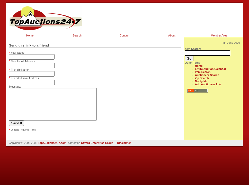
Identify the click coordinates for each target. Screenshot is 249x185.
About (171, 35)
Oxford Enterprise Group (97, 149)
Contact (124, 35)
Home (29, 35)
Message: (15, 86)
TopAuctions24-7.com (52, 149)
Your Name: (17, 52)
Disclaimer (124, 149)
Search (77, 35)
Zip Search (202, 78)
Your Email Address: (22, 61)
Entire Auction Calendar (210, 68)
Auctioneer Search (207, 75)
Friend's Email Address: (24, 78)
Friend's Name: (19, 69)
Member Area (219, 35)
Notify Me (201, 81)
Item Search (202, 71)
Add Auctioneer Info (208, 84)
